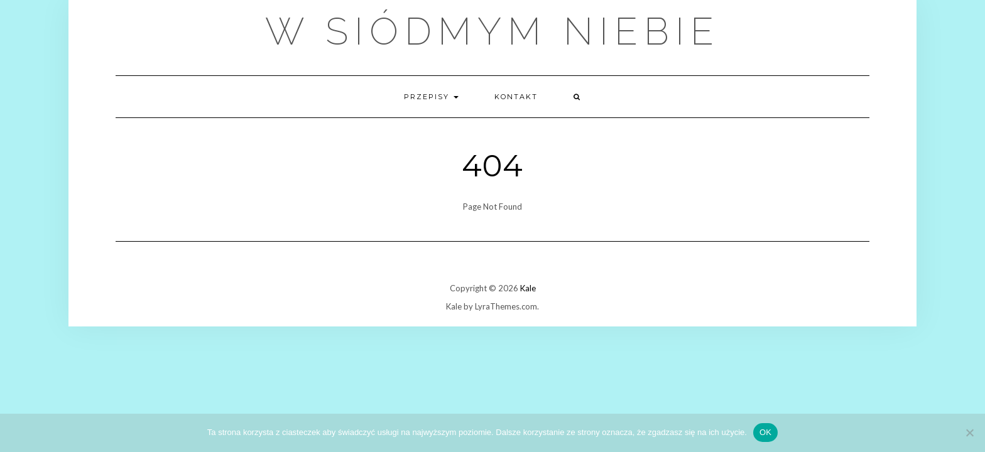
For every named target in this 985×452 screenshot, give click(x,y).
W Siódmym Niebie (492, 31)
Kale (528, 288)
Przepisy (431, 96)
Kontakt (516, 96)
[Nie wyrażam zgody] (969, 432)
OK (765, 432)
